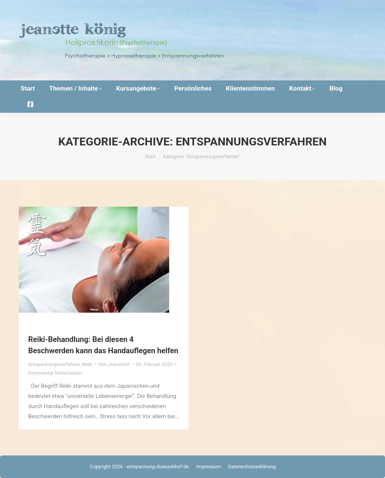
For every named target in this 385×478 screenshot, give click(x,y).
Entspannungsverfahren (54, 364)
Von (114, 364)
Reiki (87, 364)
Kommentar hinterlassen (55, 373)
